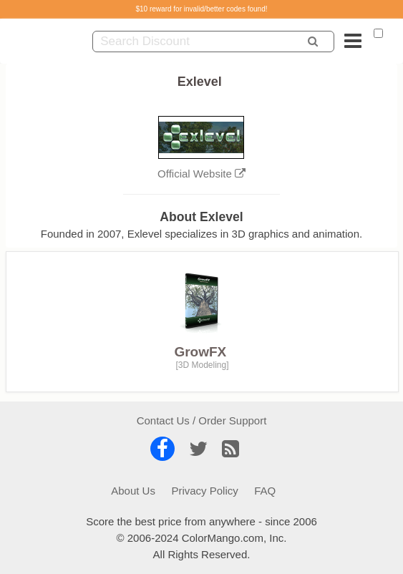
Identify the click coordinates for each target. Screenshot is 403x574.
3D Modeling (202, 365)
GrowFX (200, 351)
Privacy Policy (204, 491)
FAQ (265, 491)
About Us (133, 491)
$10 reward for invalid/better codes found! (202, 9)
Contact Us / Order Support (202, 420)
